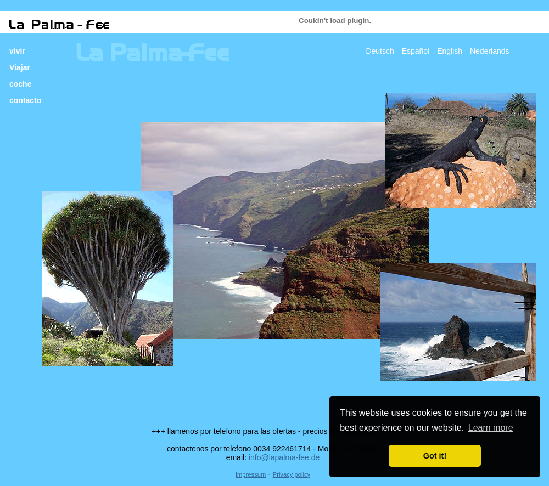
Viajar (19, 67)
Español (416, 51)
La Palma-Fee (152, 52)
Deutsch (380, 51)
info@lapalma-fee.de (284, 457)
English (449, 51)
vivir (17, 51)
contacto (25, 100)
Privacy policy (291, 474)
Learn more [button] (490, 427)
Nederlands (489, 51)
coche (20, 84)
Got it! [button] (434, 455)
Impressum (251, 474)
